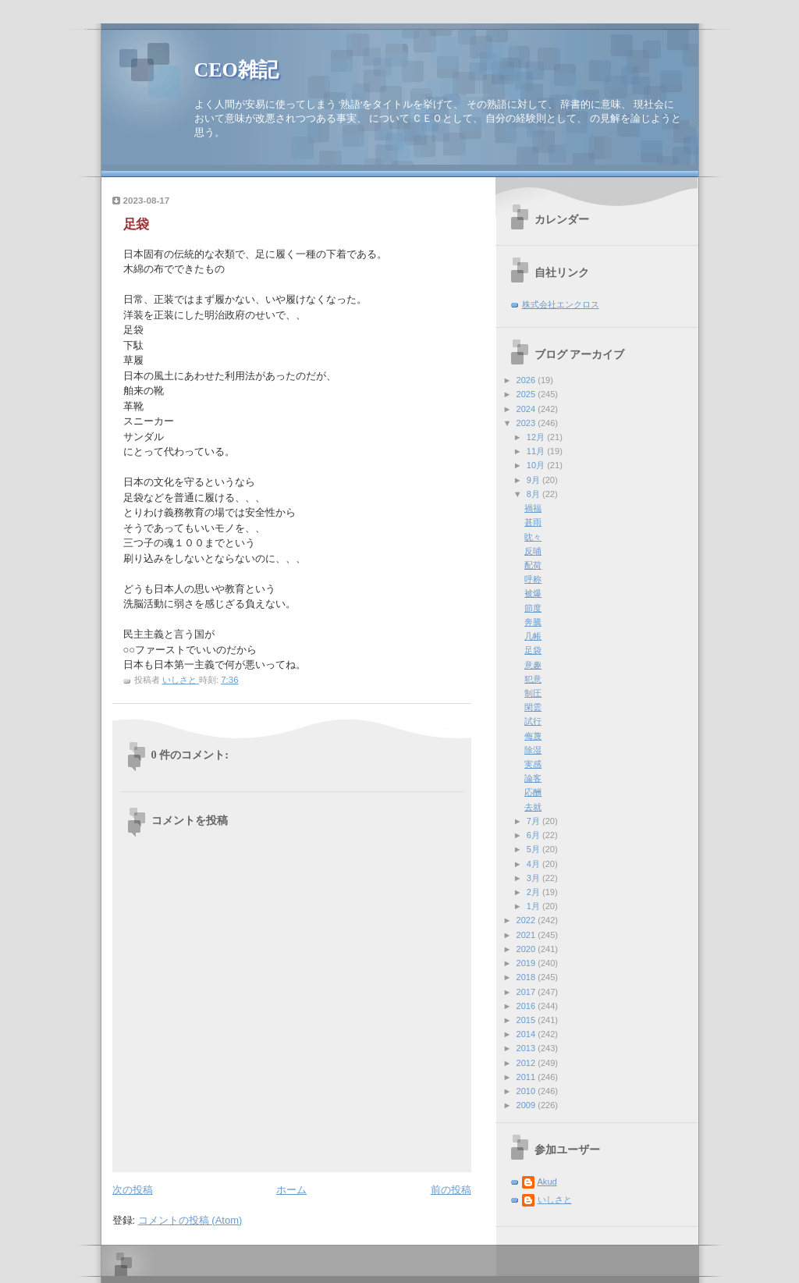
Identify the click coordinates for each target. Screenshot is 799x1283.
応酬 (533, 792)
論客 (533, 778)
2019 (527, 963)
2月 (534, 892)
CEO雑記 (236, 70)
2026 (527, 380)
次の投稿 (132, 1190)
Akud (547, 1181)
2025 (527, 394)
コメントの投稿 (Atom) (190, 1220)
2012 (527, 1063)
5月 (534, 849)
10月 (537, 465)
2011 (527, 1077)
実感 (533, 764)
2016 (527, 1006)
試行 (533, 721)
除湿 (533, 750)
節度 (533, 608)
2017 (527, 992)
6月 (534, 835)
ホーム (291, 1190)
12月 (537, 437)
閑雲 (533, 707)
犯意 (533, 679)
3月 (534, 878)
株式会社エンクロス (560, 304)
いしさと (555, 1199)
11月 (537, 451)
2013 (527, 1048)
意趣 (533, 665)
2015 (527, 1020)
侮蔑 (533, 736)
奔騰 (533, 622)
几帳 (533, 636)
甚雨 (533, 522)
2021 (527, 935)
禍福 (533, 508)
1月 (534, 906)
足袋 (533, 650)
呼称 (533, 579)
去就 (533, 807)
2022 (527, 920)
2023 (527, 423)
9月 (534, 480)
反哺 (533, 551)
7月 (534, 821)
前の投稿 (451, 1190)
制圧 (533, 693)
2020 (527, 949)
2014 (527, 1034)
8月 (534, 494)
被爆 (533, 593)
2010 (527, 1091)
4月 (534, 864)
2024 (527, 409)
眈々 (533, 537)
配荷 (533, 565)
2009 (527, 1105)
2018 (527, 977)
